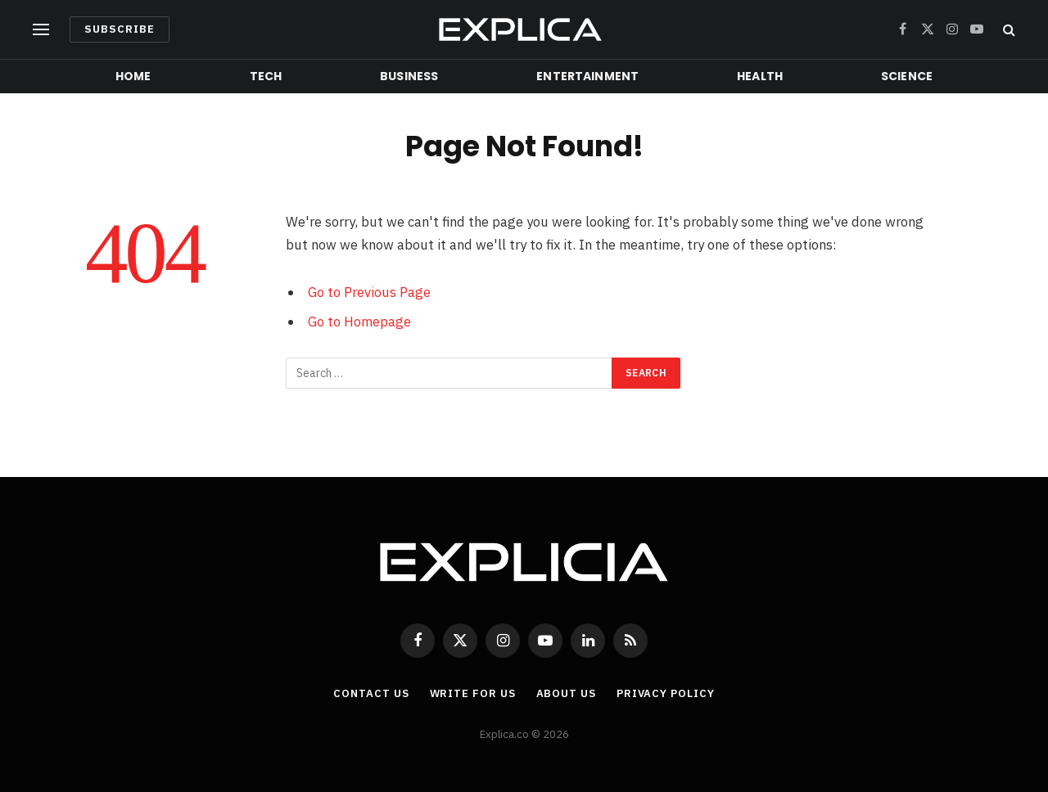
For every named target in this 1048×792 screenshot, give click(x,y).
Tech (266, 76)
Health (760, 76)
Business (409, 76)
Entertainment (587, 76)
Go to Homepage (359, 322)
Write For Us (473, 693)
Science (907, 76)
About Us (566, 693)
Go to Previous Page (369, 292)
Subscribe (119, 29)
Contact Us (371, 693)
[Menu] (41, 29)
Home (133, 76)
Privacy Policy (666, 693)
